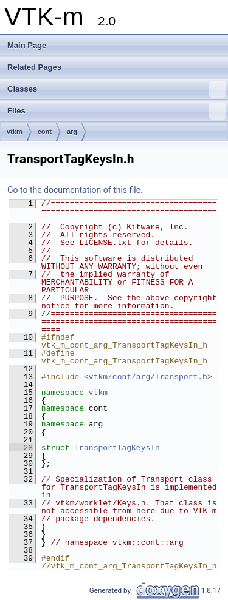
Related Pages (34, 67)
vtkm (14, 131)
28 (21, 447)
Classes (116, 89)
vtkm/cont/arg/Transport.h (148, 376)
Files (116, 111)
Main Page (26, 45)
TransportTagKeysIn (116, 447)
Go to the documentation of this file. (75, 190)
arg (72, 131)
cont (45, 131)
